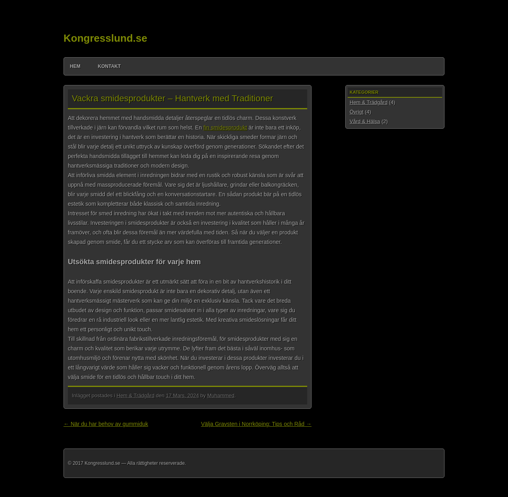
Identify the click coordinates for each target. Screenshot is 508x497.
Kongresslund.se (105, 38)
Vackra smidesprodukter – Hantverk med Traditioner (172, 98)
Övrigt (357, 112)
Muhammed (221, 395)
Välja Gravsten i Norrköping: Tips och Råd (256, 424)
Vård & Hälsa (365, 121)
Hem (75, 66)
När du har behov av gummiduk (106, 424)
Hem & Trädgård (135, 395)
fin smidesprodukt (225, 127)
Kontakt (109, 66)
